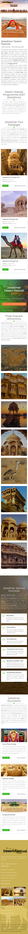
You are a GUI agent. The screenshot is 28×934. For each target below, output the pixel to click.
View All (5, 185)
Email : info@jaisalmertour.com (14, 304)
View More (6, 757)
